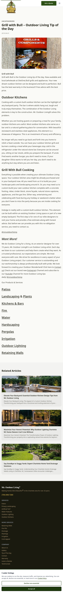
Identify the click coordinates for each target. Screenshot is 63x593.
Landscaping (10, 296)
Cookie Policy (42, 578)
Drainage (5, 531)
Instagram (31, 270)
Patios (6, 289)
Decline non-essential (31, 583)
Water (6, 317)
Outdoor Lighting (14, 346)
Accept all (31, 589)
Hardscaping (10, 325)
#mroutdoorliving (9, 232)
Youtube (8, 274)
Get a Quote (49, 3)
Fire (5, 310)
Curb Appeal (6, 539)
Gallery (4, 550)
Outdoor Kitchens (8, 517)
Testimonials (6, 564)
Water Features (7, 512)
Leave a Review (7, 561)
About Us (5, 548)
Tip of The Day (6, 553)
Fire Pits (4, 528)
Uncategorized (8, 21)
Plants (27, 296)
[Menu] (59, 3)
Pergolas (8, 332)
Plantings (5, 534)
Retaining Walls (12, 353)
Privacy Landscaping (9, 506)
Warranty (5, 558)
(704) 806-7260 (7, 495)
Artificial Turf (6, 509)
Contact (4, 556)
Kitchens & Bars (13, 303)
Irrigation (8, 339)
